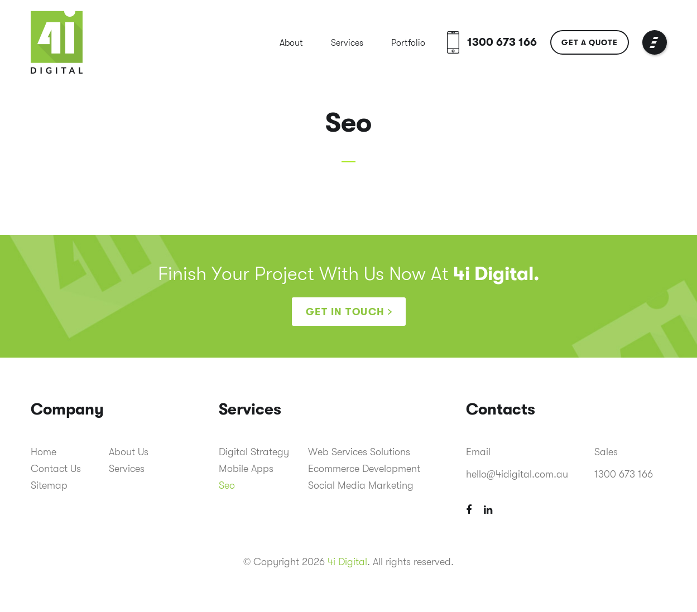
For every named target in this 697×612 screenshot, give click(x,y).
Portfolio (408, 43)
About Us (128, 451)
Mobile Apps (246, 468)
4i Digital (347, 561)
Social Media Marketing (361, 485)
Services (347, 43)
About (291, 43)
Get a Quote (589, 42)
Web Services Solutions (359, 451)
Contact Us (56, 468)
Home (43, 451)
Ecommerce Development (364, 468)
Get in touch (345, 311)
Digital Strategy (254, 451)
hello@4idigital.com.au (517, 474)
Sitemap (49, 485)
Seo (227, 485)
